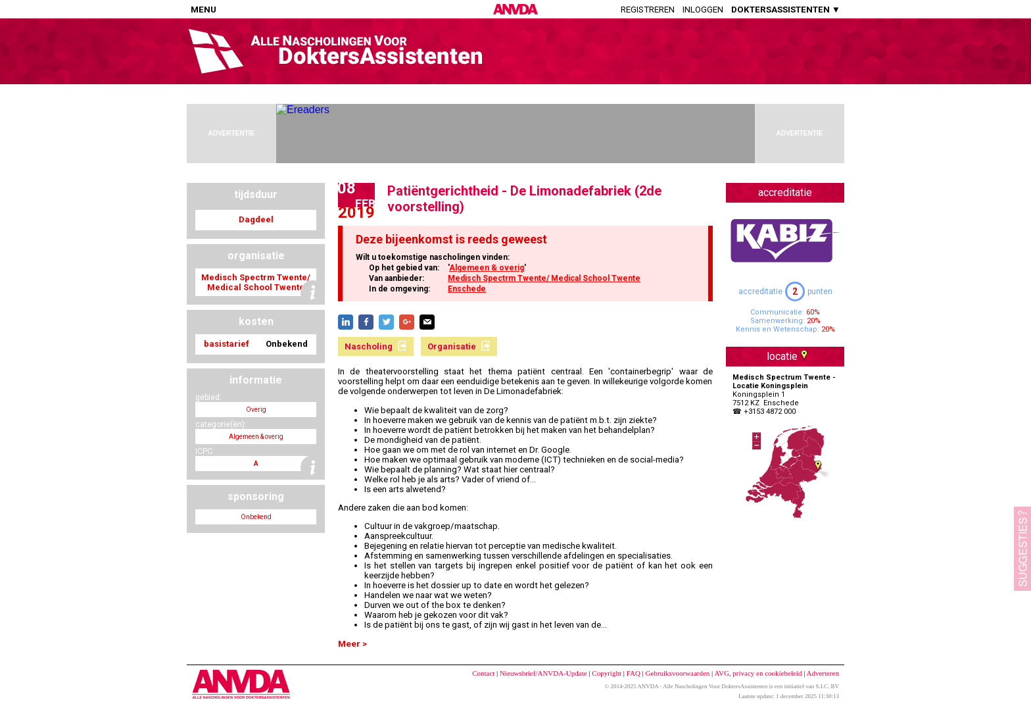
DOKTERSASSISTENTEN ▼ (785, 9)
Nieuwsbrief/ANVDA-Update (543, 673)
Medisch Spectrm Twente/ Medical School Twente (544, 278)
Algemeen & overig (486, 267)
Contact (483, 673)
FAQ (633, 673)
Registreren (648, 9)
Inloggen (703, 9)
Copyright (606, 673)
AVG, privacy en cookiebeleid (758, 673)
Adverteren (823, 673)
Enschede (467, 288)
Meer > (352, 644)
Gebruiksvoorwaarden (678, 673)
